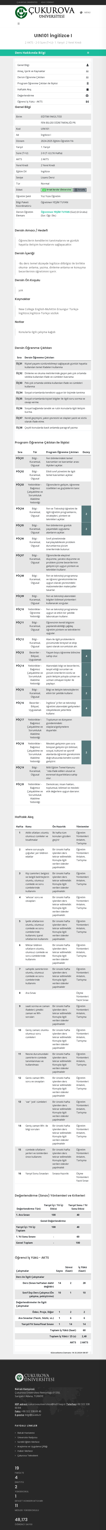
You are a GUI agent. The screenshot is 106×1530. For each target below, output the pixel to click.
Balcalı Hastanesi (26, 1432)
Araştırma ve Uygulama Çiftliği (32, 1446)
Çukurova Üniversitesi (27, 2)
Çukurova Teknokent (27, 1455)
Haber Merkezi (25, 1450)
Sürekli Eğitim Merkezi (28, 1441)
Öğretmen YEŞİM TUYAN (55, 212)
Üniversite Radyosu (27, 1437)
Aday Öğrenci (47, 2)
